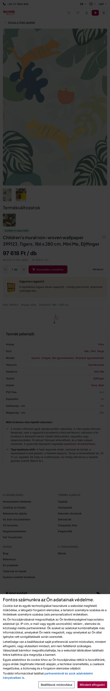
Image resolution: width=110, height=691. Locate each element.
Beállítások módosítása (56, 685)
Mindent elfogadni (92, 685)
